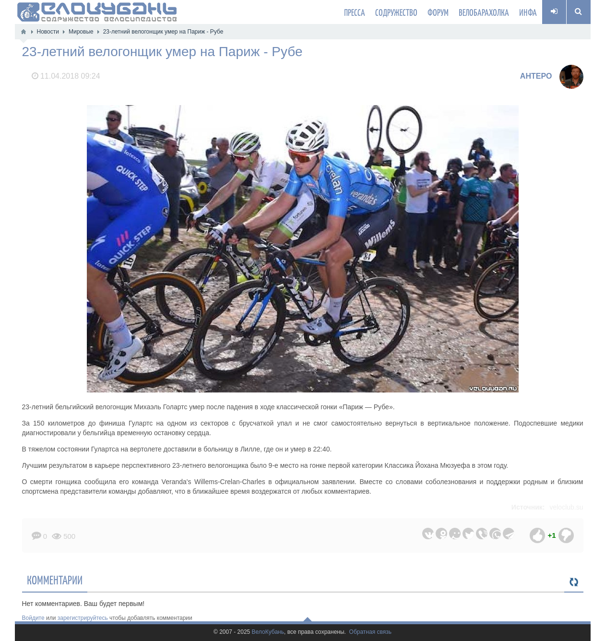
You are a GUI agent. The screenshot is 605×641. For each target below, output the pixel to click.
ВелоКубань (268, 632)
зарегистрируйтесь (83, 618)
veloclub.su (566, 507)
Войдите (33, 618)
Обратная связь (370, 632)
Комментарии (55, 579)
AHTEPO (536, 76)
